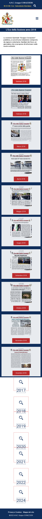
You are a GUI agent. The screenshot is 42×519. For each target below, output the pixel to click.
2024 (21, 508)
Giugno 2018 (21, 243)
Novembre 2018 (21, 340)
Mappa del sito (28, 512)
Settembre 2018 (21, 275)
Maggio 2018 (21, 211)
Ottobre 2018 (21, 308)
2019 (21, 418)
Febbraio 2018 (21, 114)
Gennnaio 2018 (21, 81)
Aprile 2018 (21, 179)
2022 (21, 490)
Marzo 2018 (21, 146)
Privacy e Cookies (15, 512)
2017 (21, 382)
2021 (21, 454)
